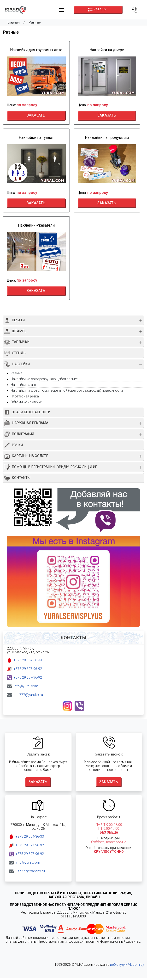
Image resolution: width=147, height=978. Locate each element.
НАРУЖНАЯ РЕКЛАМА (26, 423)
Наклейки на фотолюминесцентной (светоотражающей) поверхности (67, 390)
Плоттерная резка (25, 396)
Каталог (97, 9)
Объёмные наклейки (26, 402)
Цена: (22, 105)
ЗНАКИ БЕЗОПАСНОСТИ (27, 412)
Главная (13, 22)
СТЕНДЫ (15, 353)
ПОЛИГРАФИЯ (19, 434)
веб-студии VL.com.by (127, 964)
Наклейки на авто (25, 385)
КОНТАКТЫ (17, 478)
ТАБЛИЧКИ (16, 342)
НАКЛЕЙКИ (17, 364)
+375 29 (28, 660)
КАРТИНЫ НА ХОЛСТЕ (26, 456)
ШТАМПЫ (15, 331)
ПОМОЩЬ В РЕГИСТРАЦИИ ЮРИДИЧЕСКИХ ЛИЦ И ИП (50, 467)
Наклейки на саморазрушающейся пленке (44, 379)
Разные (35, 22)
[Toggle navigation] (61, 10)
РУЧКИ (13, 445)
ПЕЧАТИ (14, 320)
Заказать (36, 115)
